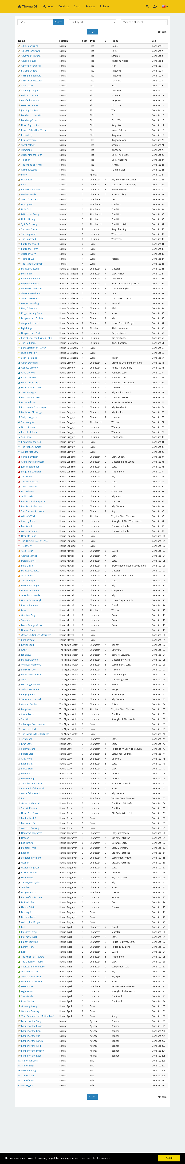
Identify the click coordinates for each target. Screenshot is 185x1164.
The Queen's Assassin (32, 511)
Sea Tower (26, 436)
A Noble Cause (28, 60)
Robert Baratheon (30, 278)
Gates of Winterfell (30, 803)
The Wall (25, 719)
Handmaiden (27, 877)
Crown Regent (25, 1085)
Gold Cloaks (27, 496)
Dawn (24, 610)
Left (23, 926)
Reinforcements (29, 139)
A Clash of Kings (29, 45)
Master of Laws (26, 1080)
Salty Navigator (29, 417)
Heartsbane (27, 986)
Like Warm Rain (29, 823)
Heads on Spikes (29, 105)
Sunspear (26, 620)
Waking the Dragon (31, 922)
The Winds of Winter (31, 164)
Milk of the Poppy (30, 214)
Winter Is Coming (30, 827)
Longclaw (26, 709)
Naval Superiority (30, 125)
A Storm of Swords (31, 65)
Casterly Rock (28, 521)
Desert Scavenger (30, 585)
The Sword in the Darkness (35, 733)
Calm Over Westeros (32, 80)
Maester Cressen (30, 268)
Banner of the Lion (31, 1030)
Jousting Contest (29, 110)
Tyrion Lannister (29, 481)
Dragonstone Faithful (32, 318)
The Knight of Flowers (32, 956)
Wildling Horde (28, 194)
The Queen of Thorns (32, 961)
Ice (22, 798)
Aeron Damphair (29, 362)
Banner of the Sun (30, 1035)
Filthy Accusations (30, 95)
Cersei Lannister (29, 456)
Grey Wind (26, 758)
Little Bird (26, 209)
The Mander (27, 996)
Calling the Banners (31, 75)
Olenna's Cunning (30, 1011)
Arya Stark (26, 738)
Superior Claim (28, 253)
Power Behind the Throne (34, 130)
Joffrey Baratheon (30, 466)
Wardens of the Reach (32, 981)
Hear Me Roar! (28, 535)
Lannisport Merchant (32, 506)
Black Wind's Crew (30, 397)
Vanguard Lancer (30, 323)
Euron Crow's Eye (30, 382)
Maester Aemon (29, 659)
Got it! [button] (169, 1158)
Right (23, 951)
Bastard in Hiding (30, 303)
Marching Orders (29, 120)
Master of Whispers (28, 1060)
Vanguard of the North (32, 788)
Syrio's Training (29, 224)
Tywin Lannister (29, 486)
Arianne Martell (29, 555)
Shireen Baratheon (30, 293)
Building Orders (29, 70)
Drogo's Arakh (28, 892)
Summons (26, 149)
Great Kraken (28, 427)
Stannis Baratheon (30, 298)
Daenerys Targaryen (31, 832)
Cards (77, 6)
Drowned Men (28, 402)
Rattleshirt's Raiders (31, 189)
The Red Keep (28, 342)
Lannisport (26, 526)
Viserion (25, 862)
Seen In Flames (29, 357)
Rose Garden (28, 1001)
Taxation (25, 159)
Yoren (24, 679)
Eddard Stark (27, 753)
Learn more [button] (103, 1158)
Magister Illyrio (28, 847)
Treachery (26, 545)
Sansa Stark (27, 768)
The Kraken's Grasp (31, 446)
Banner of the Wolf (31, 1045)
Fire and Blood (28, 917)
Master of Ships (26, 1065)
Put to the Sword (30, 243)
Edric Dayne (27, 565)
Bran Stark (26, 743)
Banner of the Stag (31, 1021)
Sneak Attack (28, 144)
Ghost (24, 649)
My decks (48, 6)
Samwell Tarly (28, 669)
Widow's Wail (28, 516)
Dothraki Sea (28, 902)
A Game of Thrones (31, 55)
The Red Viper (28, 580)
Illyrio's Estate (28, 907)
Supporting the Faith (31, 154)
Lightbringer (27, 328)
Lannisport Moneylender (33, 501)
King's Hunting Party (31, 313)
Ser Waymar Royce (31, 674)
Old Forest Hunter (30, 689)
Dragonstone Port (30, 333)
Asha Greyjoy (28, 372)
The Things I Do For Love (34, 540)
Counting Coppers (30, 90)
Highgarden (27, 991)
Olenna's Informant (31, 976)
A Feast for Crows (30, 50)
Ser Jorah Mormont (31, 857)
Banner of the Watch (32, 1040)
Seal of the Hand (29, 199)
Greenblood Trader (31, 595)
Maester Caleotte (30, 570)
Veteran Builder (29, 704)
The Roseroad (28, 238)
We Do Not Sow (29, 451)
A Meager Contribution (33, 724)
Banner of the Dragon (32, 1050)
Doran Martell (28, 560)
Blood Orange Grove (32, 625)
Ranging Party (28, 694)
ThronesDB (27, 6)
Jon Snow (26, 654)
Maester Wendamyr (31, 387)
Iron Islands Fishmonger (33, 407)
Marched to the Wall (31, 115)
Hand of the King (27, 1070)
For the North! (28, 818)
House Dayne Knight (31, 600)
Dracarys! (26, 912)
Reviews (90, 6)
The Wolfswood (29, 808)
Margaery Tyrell (29, 936)
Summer (25, 773)
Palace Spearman (30, 605)
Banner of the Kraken (32, 1025)
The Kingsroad (28, 234)
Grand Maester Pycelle (32, 461)
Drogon (25, 837)
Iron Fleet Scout (29, 432)
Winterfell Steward (30, 793)
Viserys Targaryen (30, 867)
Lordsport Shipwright (32, 412)
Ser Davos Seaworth (31, 288)
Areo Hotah (27, 550)
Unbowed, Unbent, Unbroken (36, 634)
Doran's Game (28, 629)
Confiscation (27, 85)
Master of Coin (26, 1075)
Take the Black (28, 728)
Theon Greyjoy (28, 392)
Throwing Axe (28, 422)
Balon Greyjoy (28, 377)
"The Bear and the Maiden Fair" (37, 1016)
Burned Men (27, 491)
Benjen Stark (27, 644)
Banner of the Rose (31, 1055)
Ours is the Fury (29, 352)
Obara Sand (27, 575)
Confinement (28, 639)
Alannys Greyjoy (29, 367)
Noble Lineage (28, 219)
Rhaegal (25, 852)
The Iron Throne (29, 229)
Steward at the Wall (31, 699)
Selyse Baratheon (30, 283)
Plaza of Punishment (32, 897)
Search (58, 21)
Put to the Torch (29, 248)
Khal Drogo (27, 842)
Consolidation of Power (33, 347)
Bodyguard (26, 204)
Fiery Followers (29, 308)
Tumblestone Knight (31, 783)
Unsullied (25, 887)
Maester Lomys (29, 931)
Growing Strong (29, 1006)
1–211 (92, 31)
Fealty (24, 174)
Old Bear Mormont (31, 664)
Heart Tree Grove (30, 813)
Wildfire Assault (29, 169)
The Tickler (26, 476)
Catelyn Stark (28, 748)
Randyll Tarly (27, 946)
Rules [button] (104, 6)
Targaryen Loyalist (30, 882)
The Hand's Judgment (32, 263)
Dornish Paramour (30, 590)
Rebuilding (26, 135)
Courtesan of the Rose (33, 966)
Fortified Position (30, 100)
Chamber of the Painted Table (36, 337)
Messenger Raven (30, 684)
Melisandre (26, 273)
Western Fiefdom (30, 531)
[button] (147, 6)
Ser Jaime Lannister (31, 471)
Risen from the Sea (31, 441)
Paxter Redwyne (29, 941)
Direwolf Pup (28, 778)
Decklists (63, 6)
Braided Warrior (29, 872)
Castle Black (27, 714)
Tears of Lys (27, 258)
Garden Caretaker (30, 971)
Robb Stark (26, 763)
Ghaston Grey (28, 615)
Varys (24, 184)
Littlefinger (26, 179)
